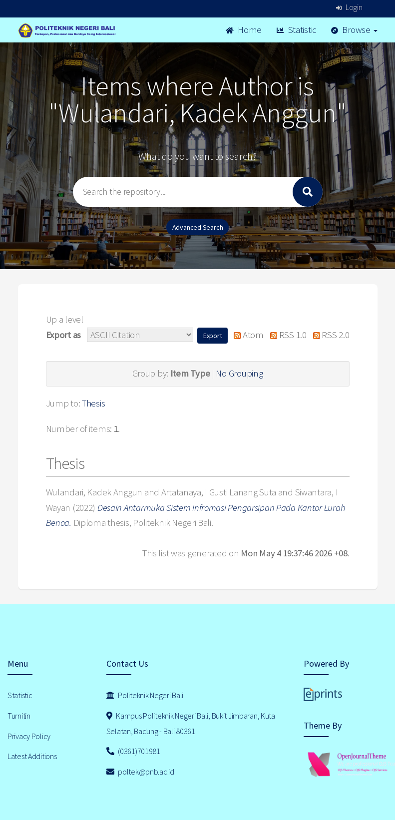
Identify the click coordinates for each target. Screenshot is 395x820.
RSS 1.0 (286, 335)
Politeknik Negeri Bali (144, 695)
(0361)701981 (133, 751)
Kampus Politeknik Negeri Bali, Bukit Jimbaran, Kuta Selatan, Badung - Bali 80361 (190, 723)
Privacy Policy (28, 736)
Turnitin (18, 716)
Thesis (93, 403)
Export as (63, 335)
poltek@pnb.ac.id (140, 772)
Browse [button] (354, 29)
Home (244, 29)
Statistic (296, 29)
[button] (212, 336)
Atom (246, 335)
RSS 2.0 (328, 335)
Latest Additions (32, 756)
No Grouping (239, 373)
